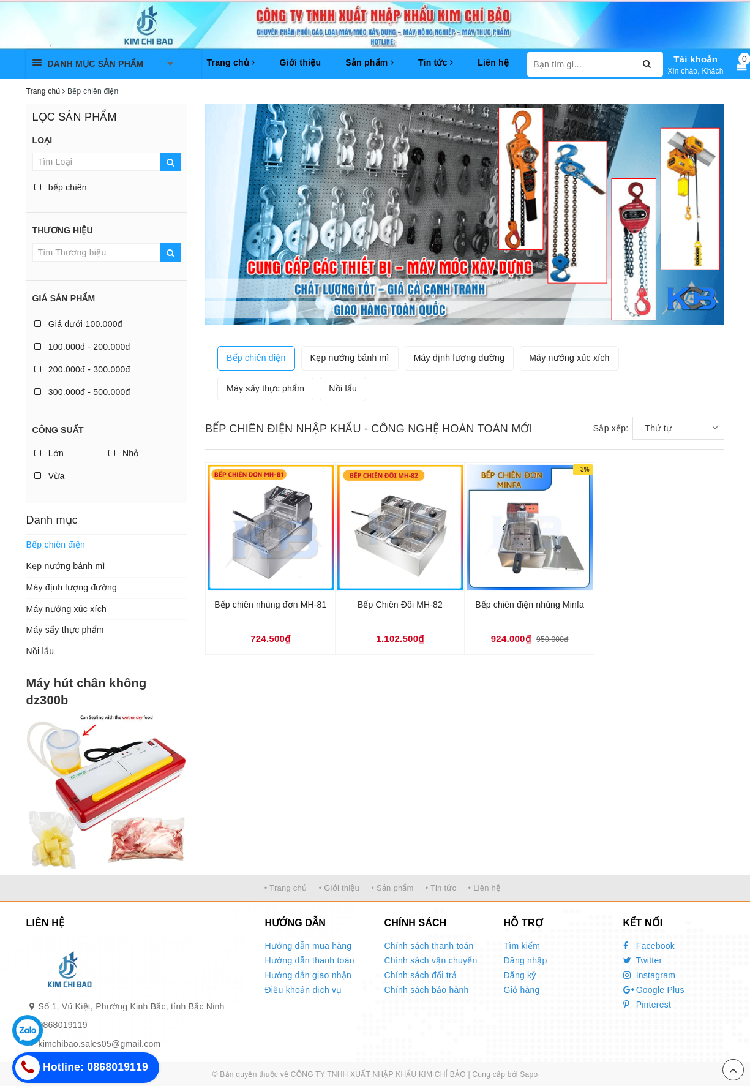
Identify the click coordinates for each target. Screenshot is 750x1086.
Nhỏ (123, 453)
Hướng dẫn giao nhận (308, 975)
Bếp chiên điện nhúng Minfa (529, 604)
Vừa (49, 476)
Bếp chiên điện (56, 544)
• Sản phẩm (392, 887)
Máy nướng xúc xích (66, 609)
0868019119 (63, 1025)
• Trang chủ (285, 887)
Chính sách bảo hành (426, 990)
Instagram (649, 975)
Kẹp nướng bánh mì (65, 566)
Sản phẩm (369, 62)
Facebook (649, 946)
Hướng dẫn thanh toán (309, 960)
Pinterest (647, 1004)
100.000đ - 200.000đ (82, 347)
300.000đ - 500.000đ (82, 392)
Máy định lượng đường (72, 587)
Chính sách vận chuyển (431, 960)
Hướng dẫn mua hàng (308, 946)
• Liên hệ (484, 887)
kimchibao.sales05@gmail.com (100, 1044)
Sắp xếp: (611, 428)
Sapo (529, 1074)
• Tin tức (441, 887)
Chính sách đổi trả (420, 975)
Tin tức (435, 62)
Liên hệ (493, 62)
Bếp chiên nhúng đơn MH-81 (270, 604)
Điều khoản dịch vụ (303, 990)
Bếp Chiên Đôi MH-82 (400, 604)
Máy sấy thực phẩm (65, 630)
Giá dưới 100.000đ (78, 324)
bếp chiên (60, 187)
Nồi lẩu (40, 651)
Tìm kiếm (522, 946)
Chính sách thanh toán (429, 946)
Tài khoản (695, 59)
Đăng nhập (525, 960)
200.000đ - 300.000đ (82, 369)
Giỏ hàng (522, 990)
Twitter (642, 960)
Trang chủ (231, 62)
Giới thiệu (300, 62)
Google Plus (653, 990)
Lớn (49, 453)
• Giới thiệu (338, 887)
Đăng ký (520, 975)
